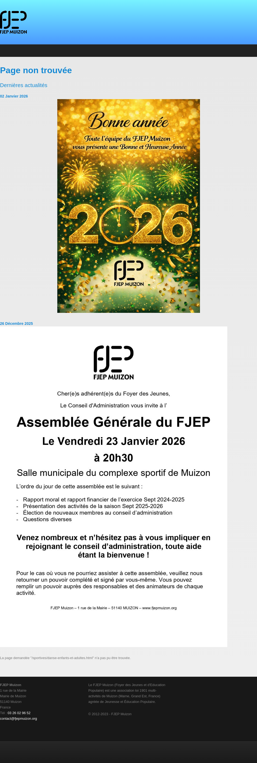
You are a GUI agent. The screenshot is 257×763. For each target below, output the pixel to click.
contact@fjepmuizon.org (18, 719)
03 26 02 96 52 (18, 713)
